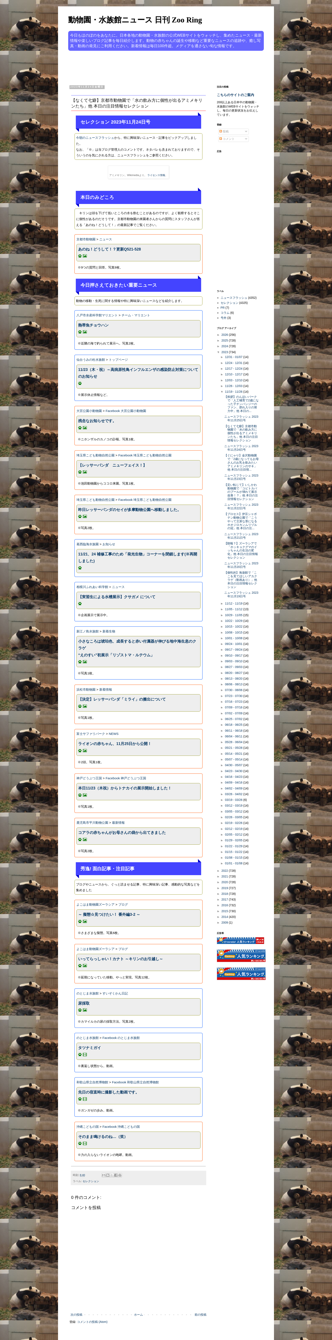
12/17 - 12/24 (234, 368)
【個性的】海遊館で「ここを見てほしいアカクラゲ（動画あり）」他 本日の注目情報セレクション (240, 579)
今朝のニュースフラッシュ (95, 137)
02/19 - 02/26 (234, 823)
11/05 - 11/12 (234, 609)
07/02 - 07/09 (234, 713)
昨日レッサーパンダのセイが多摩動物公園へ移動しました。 (129, 510)
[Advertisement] (150, 67)
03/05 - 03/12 (234, 811)
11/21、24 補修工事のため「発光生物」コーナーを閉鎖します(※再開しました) (137, 557)
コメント (227, 138)
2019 (225, 888)
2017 (225, 899)
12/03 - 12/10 (234, 380)
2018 (225, 893)
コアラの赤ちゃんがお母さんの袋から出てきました (122, 832)
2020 (225, 882)
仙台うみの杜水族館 (90, 359)
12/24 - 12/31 (234, 363)
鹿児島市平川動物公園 (92, 822)
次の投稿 (76, 1314)
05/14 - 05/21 (234, 753)
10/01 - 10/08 (234, 638)
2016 (225, 905)
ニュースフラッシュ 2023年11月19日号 (241, 594)
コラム (225, 312)
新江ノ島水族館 (87, 631)
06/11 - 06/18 (234, 730)
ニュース (105, 239)
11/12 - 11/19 (234, 603)
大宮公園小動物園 (89, 411)
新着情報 (105, 689)
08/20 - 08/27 (234, 673)
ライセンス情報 (156, 175)
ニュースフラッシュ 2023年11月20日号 (241, 565)
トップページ (118, 359)
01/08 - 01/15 (234, 857)
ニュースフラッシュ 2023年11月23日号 (241, 477)
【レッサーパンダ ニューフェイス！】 (112, 465)
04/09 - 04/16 (234, 782)
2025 (225, 340)
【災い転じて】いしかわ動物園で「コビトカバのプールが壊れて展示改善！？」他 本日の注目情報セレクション (241, 492)
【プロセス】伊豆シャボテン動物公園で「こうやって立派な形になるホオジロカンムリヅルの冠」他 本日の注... (240, 521)
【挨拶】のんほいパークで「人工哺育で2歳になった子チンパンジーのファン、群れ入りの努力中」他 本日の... (241, 404)
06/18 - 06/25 (234, 724)
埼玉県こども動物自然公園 (95, 455)
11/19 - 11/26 (234, 391)
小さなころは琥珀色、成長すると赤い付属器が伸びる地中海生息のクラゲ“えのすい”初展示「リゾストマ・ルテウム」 (137, 648)
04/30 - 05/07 (234, 765)
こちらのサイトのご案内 (235, 95)
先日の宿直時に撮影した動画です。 (108, 1092)
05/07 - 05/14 (234, 759)
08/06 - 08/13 (234, 684)
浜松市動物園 (85, 689)
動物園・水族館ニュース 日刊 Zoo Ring (135, 20)
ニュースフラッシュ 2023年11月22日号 (241, 506)
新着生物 (108, 631)
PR (223, 307)
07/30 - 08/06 (234, 690)
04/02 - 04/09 (234, 788)
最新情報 (118, 822)
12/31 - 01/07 (234, 357)
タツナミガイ (89, 1048)
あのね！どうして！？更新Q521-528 (109, 249)
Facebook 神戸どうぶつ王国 (126, 778)
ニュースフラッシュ (234, 297)
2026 (225, 334)
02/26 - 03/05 (234, 817)
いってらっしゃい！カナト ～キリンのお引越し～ (120, 959)
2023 (225, 352)
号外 (224, 318)
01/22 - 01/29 (234, 846)
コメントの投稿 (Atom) (92, 1321)
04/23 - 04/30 (234, 771)
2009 (225, 922)
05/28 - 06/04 (234, 742)
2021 (225, 876)
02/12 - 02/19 (234, 828)
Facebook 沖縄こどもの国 (121, 1126)
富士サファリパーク (90, 733)
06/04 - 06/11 (234, 736)
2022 (225, 870)
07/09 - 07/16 (234, 707)
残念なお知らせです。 (97, 421)
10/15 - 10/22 (234, 626)
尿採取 (84, 1003)
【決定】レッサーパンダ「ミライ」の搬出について (122, 699)
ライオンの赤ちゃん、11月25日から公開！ (114, 744)
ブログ (123, 904)
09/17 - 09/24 (234, 649)
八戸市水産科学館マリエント (97, 315)
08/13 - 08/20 (234, 678)
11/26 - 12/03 (234, 386)
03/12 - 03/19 (234, 805)
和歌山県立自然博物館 (92, 1082)
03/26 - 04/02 (234, 794)
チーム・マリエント (136, 315)
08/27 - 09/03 (234, 667)
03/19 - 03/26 (234, 800)
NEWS (114, 733)
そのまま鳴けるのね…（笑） (103, 1137)
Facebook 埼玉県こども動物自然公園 (145, 455)
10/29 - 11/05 (234, 615)
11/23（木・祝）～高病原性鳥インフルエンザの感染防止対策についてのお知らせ (138, 373)
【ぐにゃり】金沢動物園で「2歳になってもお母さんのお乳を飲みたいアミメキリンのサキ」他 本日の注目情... (241, 462)
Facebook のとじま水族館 (121, 1038)
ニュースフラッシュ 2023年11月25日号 (241, 418)
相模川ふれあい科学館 (92, 587)
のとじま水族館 (87, 993)
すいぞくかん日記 (115, 993)
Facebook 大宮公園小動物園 (126, 411)
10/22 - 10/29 (234, 620)
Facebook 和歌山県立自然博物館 (135, 1082)
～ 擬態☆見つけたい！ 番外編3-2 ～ (109, 914)
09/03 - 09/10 (234, 661)
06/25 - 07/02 (234, 719)
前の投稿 (200, 1314)
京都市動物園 (85, 239)
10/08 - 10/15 (234, 632)
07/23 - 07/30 (234, 696)
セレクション (91, 1181)
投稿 (224, 131)
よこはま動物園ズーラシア (95, 904)
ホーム (138, 1314)
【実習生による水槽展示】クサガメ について (116, 597)
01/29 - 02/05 (234, 840)
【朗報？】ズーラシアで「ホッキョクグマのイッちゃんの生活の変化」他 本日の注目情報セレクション (241, 550)
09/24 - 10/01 (234, 644)
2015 (225, 911)
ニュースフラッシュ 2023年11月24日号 (241, 447)
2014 (225, 917)
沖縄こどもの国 (87, 1126)
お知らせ (108, 544)
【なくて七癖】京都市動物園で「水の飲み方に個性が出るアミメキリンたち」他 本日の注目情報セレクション (241, 433)
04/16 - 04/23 (234, 776)
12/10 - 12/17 (234, 374)
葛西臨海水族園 (87, 544)
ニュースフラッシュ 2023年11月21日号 (241, 535)
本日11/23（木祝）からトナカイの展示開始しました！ (125, 788)
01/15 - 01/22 (234, 852)
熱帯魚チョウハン (93, 325)
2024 (225, 346)
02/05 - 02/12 (234, 834)
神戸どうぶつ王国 (89, 778)
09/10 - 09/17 (234, 655)
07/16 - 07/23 (234, 701)
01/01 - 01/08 (234, 863)
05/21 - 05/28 (234, 747)
